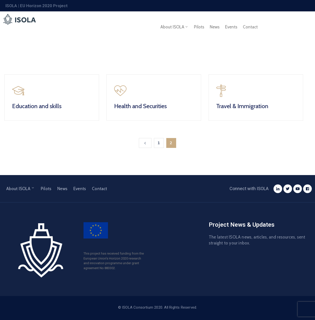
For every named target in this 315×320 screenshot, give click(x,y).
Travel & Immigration (242, 106)
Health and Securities (140, 106)
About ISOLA (174, 26)
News (215, 26)
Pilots (199, 26)
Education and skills (37, 106)
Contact (250, 26)
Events (231, 26)
